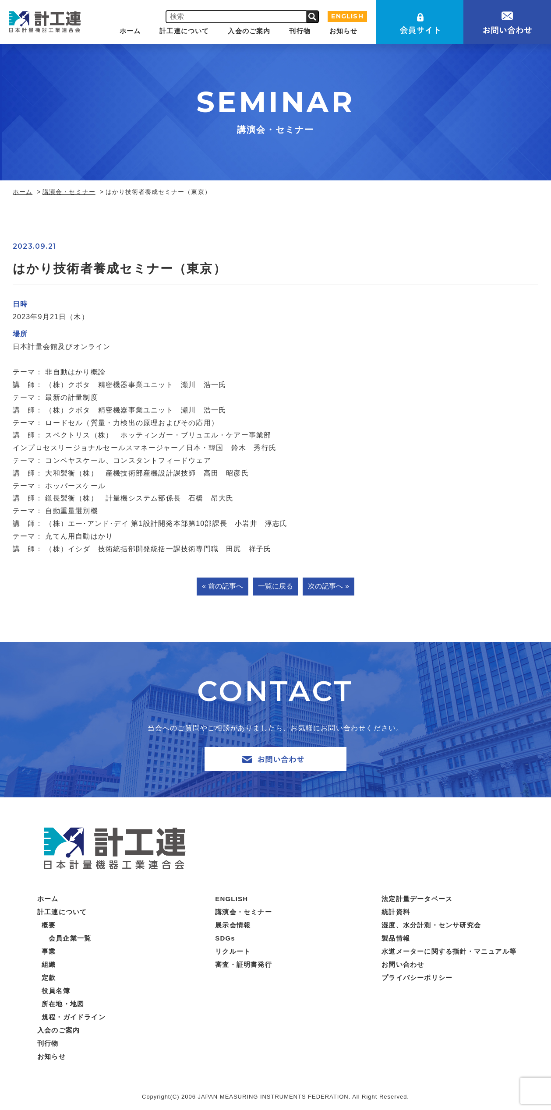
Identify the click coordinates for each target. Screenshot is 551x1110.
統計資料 (395, 912)
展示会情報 (233, 925)
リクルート (233, 951)
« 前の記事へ (222, 586)
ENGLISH (347, 16)
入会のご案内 (249, 31)
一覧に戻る (275, 586)
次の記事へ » (328, 586)
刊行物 (300, 31)
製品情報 (395, 938)
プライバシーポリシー (416, 977)
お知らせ (343, 31)
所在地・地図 (63, 1004)
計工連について (184, 31)
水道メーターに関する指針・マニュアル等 (448, 951)
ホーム (130, 31)
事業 (49, 951)
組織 (49, 964)
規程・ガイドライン (74, 1017)
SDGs (225, 938)
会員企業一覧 (70, 938)
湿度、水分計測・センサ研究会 (431, 925)
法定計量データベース (416, 898)
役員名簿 (56, 990)
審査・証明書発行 (243, 964)
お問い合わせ (402, 964)
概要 (49, 925)
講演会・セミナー (68, 191)
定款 (49, 977)
